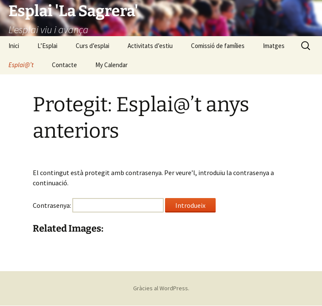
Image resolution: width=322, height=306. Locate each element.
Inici (14, 46)
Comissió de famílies (218, 46)
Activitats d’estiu (150, 46)
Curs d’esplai (92, 46)
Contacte (64, 65)
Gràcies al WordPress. (161, 288)
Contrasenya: (98, 205)
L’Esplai (47, 46)
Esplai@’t (21, 65)
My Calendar (111, 65)
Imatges (274, 46)
